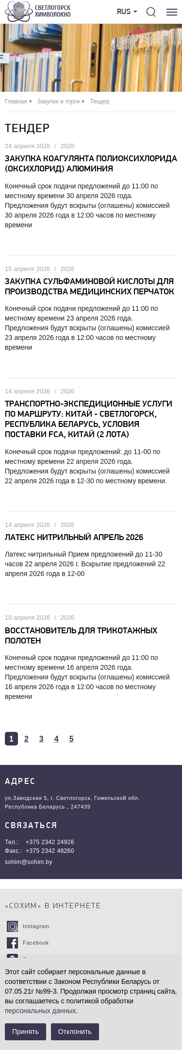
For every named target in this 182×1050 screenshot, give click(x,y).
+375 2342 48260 (50, 850)
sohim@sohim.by (28, 862)
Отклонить (75, 1031)
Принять (25, 1031)
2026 (67, 146)
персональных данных (40, 1011)
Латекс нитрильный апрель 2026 (74, 537)
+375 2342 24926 (50, 842)
